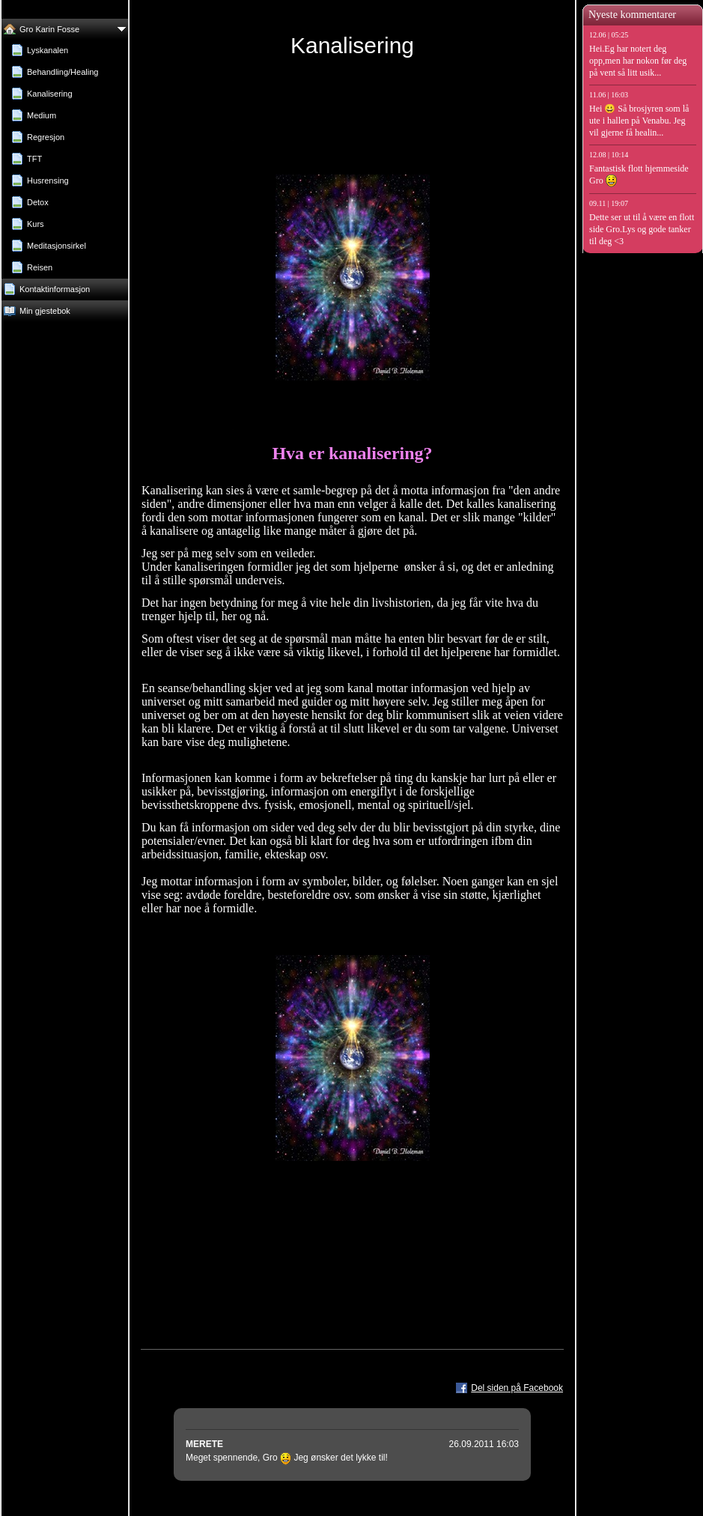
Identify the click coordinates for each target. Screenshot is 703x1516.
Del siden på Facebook (517, 1388)
